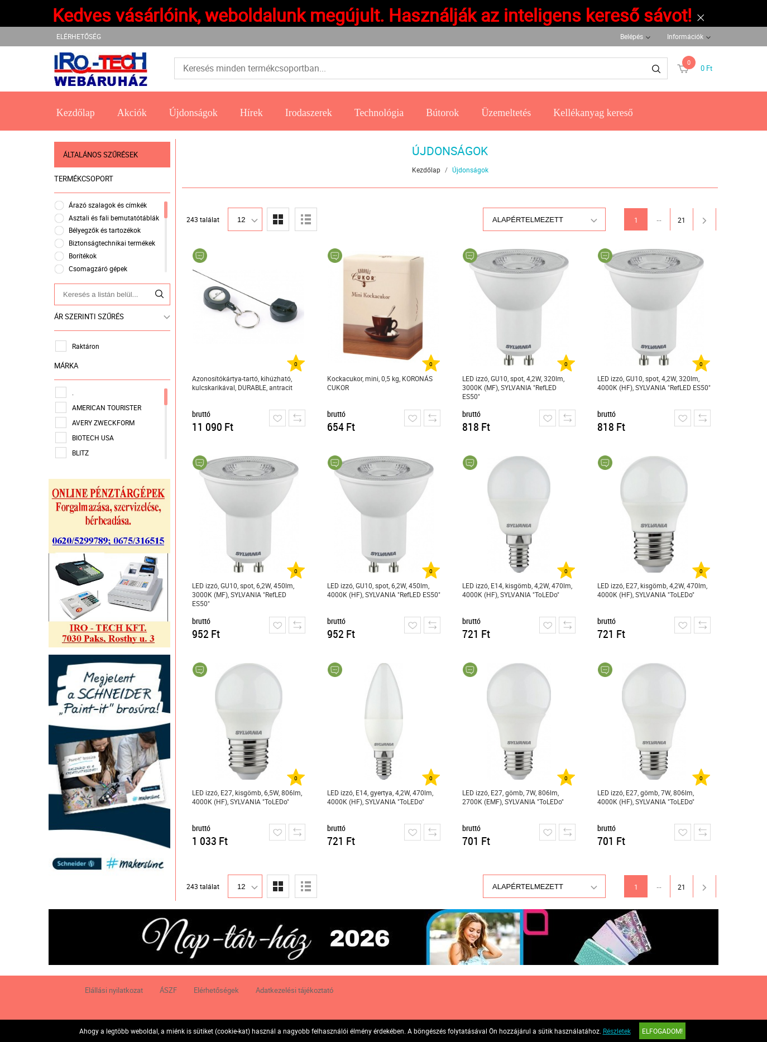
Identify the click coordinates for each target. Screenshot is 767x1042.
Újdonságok (193, 112)
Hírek (251, 112)
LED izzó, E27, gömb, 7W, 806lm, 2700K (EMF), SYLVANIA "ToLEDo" (513, 797)
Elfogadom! (662, 1030)
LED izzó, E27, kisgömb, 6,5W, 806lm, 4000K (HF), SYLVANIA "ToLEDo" (247, 797)
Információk (685, 36)
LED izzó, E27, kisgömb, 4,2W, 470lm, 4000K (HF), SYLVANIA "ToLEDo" (652, 590)
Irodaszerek (308, 112)
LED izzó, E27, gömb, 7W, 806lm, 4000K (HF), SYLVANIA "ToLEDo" (645, 797)
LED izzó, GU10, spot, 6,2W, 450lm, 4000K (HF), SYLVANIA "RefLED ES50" (383, 590)
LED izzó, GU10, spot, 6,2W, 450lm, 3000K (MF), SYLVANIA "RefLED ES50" (243, 594)
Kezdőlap (75, 112)
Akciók (132, 112)
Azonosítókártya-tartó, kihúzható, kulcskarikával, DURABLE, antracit (242, 383)
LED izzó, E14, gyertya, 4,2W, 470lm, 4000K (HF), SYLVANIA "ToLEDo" (380, 797)
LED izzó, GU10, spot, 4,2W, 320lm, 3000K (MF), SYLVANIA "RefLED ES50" (513, 387)
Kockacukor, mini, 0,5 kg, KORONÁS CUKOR (380, 383)
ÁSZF (168, 990)
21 (681, 219)
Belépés (631, 36)
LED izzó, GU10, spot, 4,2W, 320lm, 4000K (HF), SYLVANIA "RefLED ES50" (654, 383)
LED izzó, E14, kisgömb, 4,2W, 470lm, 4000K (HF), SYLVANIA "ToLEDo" (517, 590)
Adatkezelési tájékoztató (294, 990)
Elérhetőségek (216, 990)
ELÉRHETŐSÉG (78, 36)
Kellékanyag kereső (592, 112)
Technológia (379, 112)
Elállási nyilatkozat (114, 990)
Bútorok (442, 112)
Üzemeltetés (506, 112)
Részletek (617, 1030)
